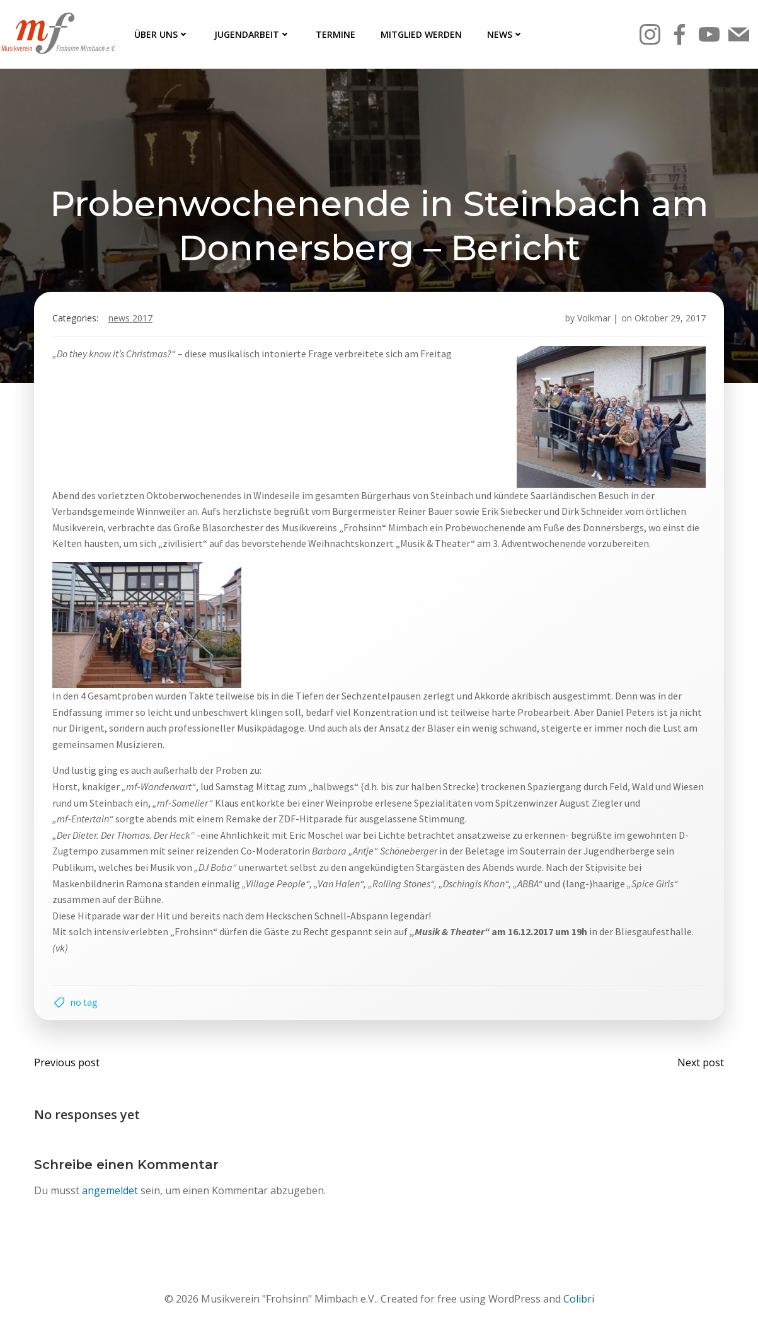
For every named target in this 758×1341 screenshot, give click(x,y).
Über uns (161, 34)
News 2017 (132, 320)
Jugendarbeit (252, 34)
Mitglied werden (421, 34)
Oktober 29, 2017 (668, 320)
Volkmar (592, 320)
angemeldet (111, 1195)
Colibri (578, 1304)
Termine (335, 34)
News (505, 34)
